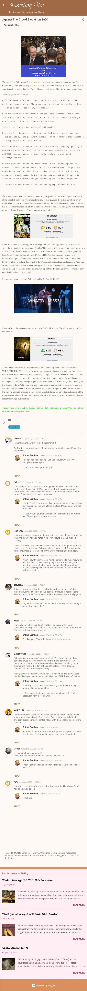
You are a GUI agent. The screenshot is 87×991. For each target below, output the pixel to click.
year (46, 85)
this (37, 85)
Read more (79, 905)
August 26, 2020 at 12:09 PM (51, 727)
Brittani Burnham (30, 455)
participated (28, 85)
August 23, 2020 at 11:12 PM (51, 635)
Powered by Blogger (43, 985)
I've (20, 85)
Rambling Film (27, 6)
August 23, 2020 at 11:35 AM (34, 439)
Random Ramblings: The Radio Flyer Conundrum (27, 880)
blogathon (14, 427)
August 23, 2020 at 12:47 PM (35, 531)
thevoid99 (18, 585)
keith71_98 (19, 710)
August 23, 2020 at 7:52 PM (31, 621)
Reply (17, 476)
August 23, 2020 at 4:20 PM (35, 585)
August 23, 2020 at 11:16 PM (51, 455)
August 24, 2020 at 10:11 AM (51, 681)
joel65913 (18, 531)
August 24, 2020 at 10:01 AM (38, 654)
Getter (17, 748)
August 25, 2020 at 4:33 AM (32, 749)
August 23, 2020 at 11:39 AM (29, 482)
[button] (83, 20)
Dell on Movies (33, 82)
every (42, 85)
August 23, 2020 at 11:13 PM (51, 599)
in (34, 85)
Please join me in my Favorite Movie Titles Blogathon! (30, 914)
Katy (16, 782)
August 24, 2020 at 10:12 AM (36, 710)
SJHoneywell (20, 654)
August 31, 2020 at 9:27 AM (50, 794)
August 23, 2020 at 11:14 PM (51, 556)
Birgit (16, 620)
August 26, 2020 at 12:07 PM (51, 760)
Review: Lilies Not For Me (15, 948)
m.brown (18, 438)
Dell (15, 482)
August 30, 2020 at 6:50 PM (30, 782)
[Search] (83, 5)
